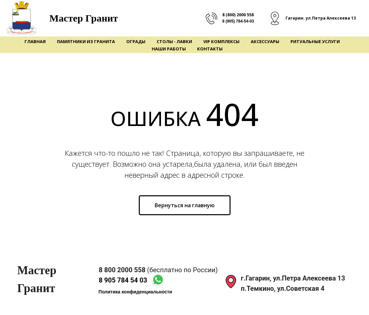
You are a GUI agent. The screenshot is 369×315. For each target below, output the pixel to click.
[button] (135, 291)
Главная (35, 41)
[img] (158, 279)
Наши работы (169, 49)
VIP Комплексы (221, 41)
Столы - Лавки (174, 41)
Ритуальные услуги (315, 41)
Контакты (210, 49)
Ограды (135, 41)
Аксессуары (265, 41)
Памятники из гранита (86, 41)
